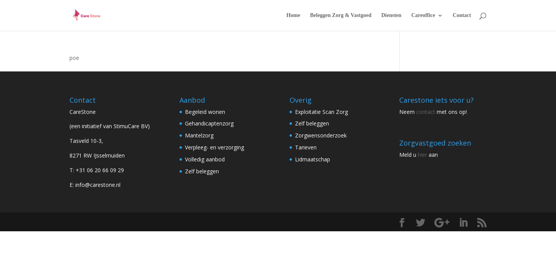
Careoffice (423, 15)
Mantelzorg (199, 135)
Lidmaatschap (312, 159)
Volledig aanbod (205, 159)
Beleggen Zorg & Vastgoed (340, 15)
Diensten (391, 15)
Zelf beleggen (202, 171)
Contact (462, 15)
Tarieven (306, 147)
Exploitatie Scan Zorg (321, 111)
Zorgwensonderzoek (321, 135)
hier (422, 154)
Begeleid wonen (205, 111)
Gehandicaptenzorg (209, 123)
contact (425, 111)
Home (293, 15)
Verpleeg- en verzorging (214, 147)
